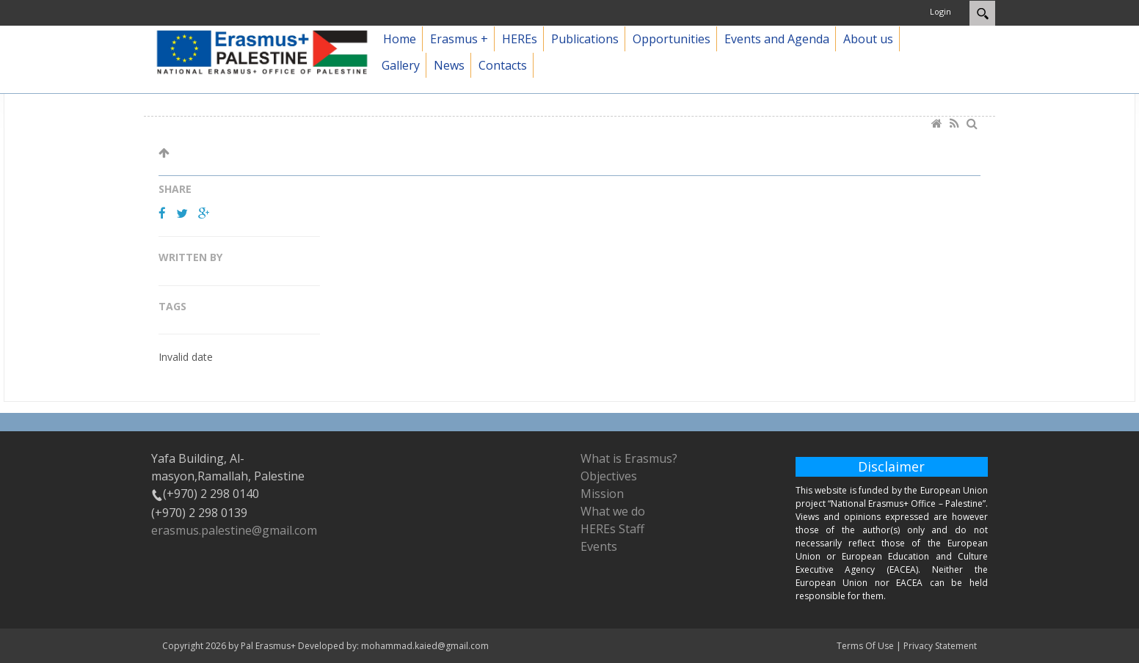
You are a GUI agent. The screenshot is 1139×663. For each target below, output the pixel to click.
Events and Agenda (776, 39)
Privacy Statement (940, 646)
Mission (602, 494)
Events (599, 546)
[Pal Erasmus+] (262, 51)
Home (399, 39)
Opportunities (671, 39)
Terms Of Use (865, 646)
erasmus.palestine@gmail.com (234, 530)
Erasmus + (459, 39)
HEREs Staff (612, 529)
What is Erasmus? (629, 458)
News (449, 65)
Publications (585, 39)
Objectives (609, 476)
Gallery (401, 65)
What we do (613, 511)
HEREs (519, 39)
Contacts (502, 65)
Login (940, 11)
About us (868, 39)
